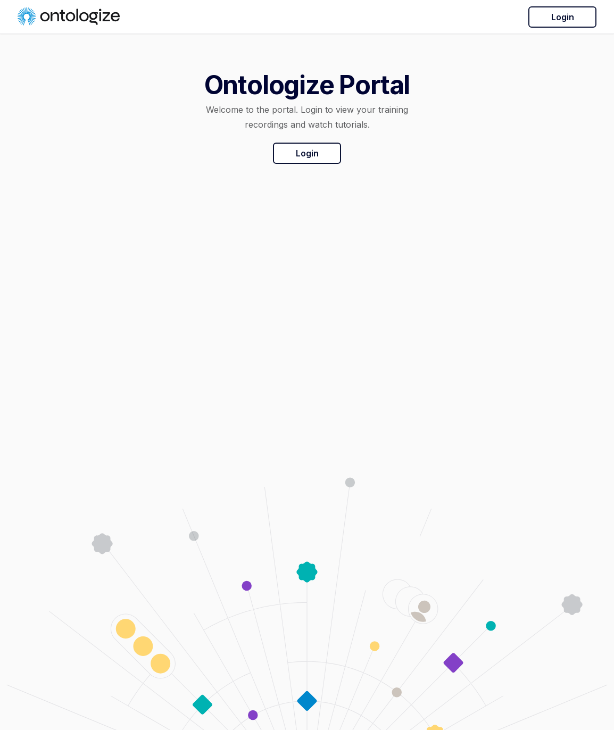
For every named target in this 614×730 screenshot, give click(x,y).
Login (562, 17)
